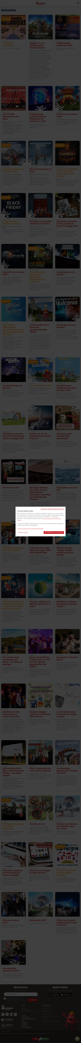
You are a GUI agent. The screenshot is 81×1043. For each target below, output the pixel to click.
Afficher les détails (23, 532)
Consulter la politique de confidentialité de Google (30, 528)
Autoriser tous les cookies (54, 532)
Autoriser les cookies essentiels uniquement (52, 509)
